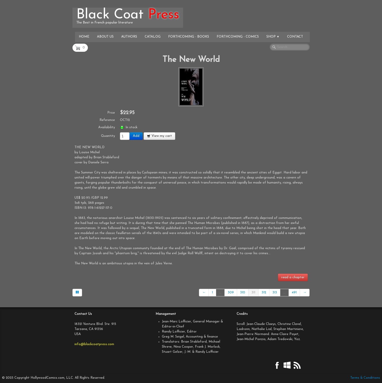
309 (231, 292)
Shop (272, 36)
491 (294, 292)
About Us (105, 36)
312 (264, 292)
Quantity (108, 136)
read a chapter (292, 277)
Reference (107, 120)
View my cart (159, 136)
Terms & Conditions (365, 377)
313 (274, 292)
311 (253, 292)
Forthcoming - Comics (238, 36)
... (220, 292)
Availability (106, 127)
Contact (295, 36)
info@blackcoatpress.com (94, 344)
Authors (129, 36)
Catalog (153, 36)
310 (242, 292)
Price (111, 112)
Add (136, 136)
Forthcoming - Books (188, 36)
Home (84, 36)
